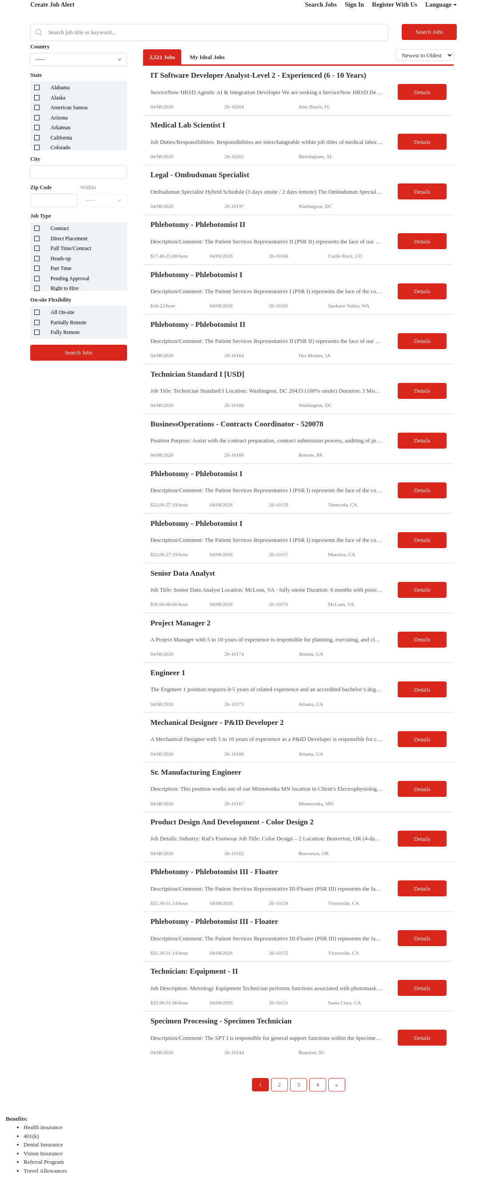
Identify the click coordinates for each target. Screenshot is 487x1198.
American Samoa (69, 107)
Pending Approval (70, 278)
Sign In (354, 4)
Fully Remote (65, 332)
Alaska (58, 98)
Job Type (40, 216)
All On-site (63, 312)
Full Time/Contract (71, 248)
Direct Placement (69, 238)
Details (422, 92)
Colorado (61, 147)
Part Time (61, 268)
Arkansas (61, 127)
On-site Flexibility (50, 300)
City (35, 159)
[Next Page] (336, 1084)
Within (88, 187)
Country (39, 47)
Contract (60, 228)
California (61, 138)
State (36, 75)
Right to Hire (65, 288)
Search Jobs (321, 4)
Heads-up (61, 258)
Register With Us (394, 4)
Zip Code (41, 187)
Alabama (60, 87)
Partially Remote (69, 322)
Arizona (59, 118)
